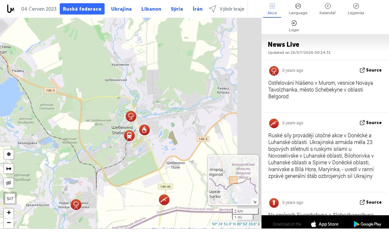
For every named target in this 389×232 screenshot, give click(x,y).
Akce (272, 9)
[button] (129, 135)
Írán (197, 9)
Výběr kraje (226, 9)
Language (298, 9)
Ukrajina (121, 9)
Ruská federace (82, 9)
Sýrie (177, 9)
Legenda (356, 9)
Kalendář (328, 9)
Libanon (151, 9)
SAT (10, 198)
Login (294, 26)
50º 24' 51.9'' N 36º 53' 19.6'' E (236, 224)
